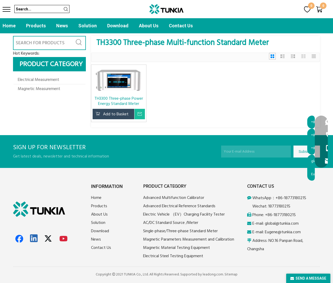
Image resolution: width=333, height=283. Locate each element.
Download (118, 25)
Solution (87, 25)
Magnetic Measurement (39, 89)
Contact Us (181, 25)
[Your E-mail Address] (256, 152)
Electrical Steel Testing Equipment (173, 256)
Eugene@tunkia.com (283, 232)
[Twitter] (49, 238)
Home (9, 25)
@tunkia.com (287, 223)
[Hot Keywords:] (78, 42)
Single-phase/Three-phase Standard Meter (180, 231)
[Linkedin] (34, 238)
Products (36, 25)
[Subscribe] (306, 152)
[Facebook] (19, 238)
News (62, 25)
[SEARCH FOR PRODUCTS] (43, 42)
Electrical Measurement (38, 80)
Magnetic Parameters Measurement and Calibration (188, 239)
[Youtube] (63, 238)
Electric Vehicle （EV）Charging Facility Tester (184, 214)
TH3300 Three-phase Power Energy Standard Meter (118, 101)
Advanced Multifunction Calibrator (173, 197)
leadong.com (213, 274)
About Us (148, 25)
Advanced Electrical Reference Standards (179, 206)
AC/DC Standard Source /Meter (170, 222)
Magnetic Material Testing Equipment (176, 247)
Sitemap (231, 274)
